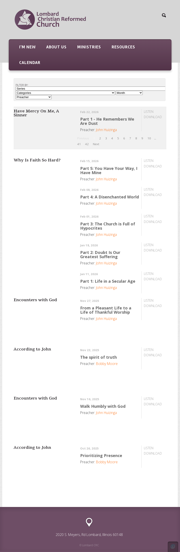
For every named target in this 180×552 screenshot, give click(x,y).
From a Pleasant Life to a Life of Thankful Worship (105, 310)
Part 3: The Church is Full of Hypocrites (107, 226)
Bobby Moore (107, 363)
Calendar (29, 62)
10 (149, 138)
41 (79, 144)
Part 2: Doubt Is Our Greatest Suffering (100, 254)
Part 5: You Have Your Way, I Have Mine (108, 170)
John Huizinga (106, 129)
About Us (56, 47)
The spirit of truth (98, 357)
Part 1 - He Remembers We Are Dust (107, 121)
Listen (148, 111)
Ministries (89, 47)
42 (87, 144)
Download (153, 117)
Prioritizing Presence (101, 455)
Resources (123, 47)
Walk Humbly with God (103, 406)
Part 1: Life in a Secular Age (107, 281)
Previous (83, 138)
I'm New (27, 47)
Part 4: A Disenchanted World (109, 197)
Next (96, 144)
